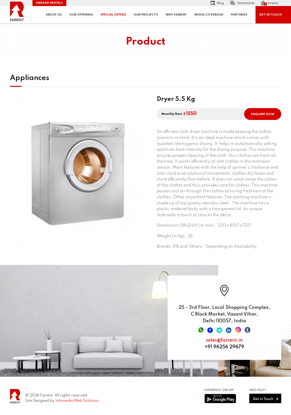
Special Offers (113, 14)
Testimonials (242, 3)
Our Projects (146, 14)
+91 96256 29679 (224, 349)
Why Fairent (176, 14)
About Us (54, 14)
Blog (217, 3)
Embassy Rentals (49, 3)
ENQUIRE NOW (262, 114)
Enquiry (269, 3)
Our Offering (81, 14)
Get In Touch (270, 14)
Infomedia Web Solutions (77, 401)
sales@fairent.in (224, 343)
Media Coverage (209, 14)
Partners (239, 14)
